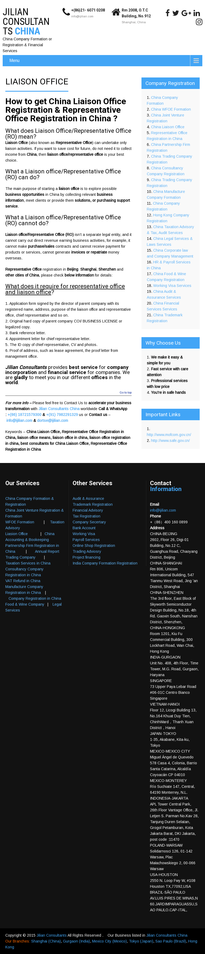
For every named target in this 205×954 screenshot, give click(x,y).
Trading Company (20, 557)
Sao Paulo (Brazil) (170, 941)
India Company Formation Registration (105, 563)
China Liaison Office (167, 127)
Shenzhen (107, 269)
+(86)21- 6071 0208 (88, 10)
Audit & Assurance (88, 498)
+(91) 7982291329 (62, 414)
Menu (14, 60)
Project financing (86, 557)
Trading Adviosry (87, 551)
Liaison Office (16, 143)
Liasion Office (16, 534)
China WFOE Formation (171, 109)
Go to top (126, 392)
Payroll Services (86, 540)
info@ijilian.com (82, 16)
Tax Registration (86, 516)
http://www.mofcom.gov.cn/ (169, 435)
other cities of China (22, 275)
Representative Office (23, 269)
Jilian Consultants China (59, 409)
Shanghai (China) (46, 941)
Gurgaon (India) (76, 941)
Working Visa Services (172, 285)
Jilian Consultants (52, 935)
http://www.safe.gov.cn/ (170, 440)
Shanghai (88, 269)
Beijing (72, 269)
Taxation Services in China (27, 563)
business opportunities (24, 194)
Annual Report (47, 551)
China (32, 154)
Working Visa (84, 534)
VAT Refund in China (22, 581)
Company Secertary (89, 522)
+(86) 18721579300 (24, 414)
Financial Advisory (88, 510)
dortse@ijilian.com (52, 420)
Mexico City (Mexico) (109, 941)
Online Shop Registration (94, 545)
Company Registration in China (35, 598)
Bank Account (84, 528)
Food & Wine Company (24, 604)
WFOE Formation (19, 522)
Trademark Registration (93, 504)
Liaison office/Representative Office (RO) (63, 174)
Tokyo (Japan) (141, 941)
